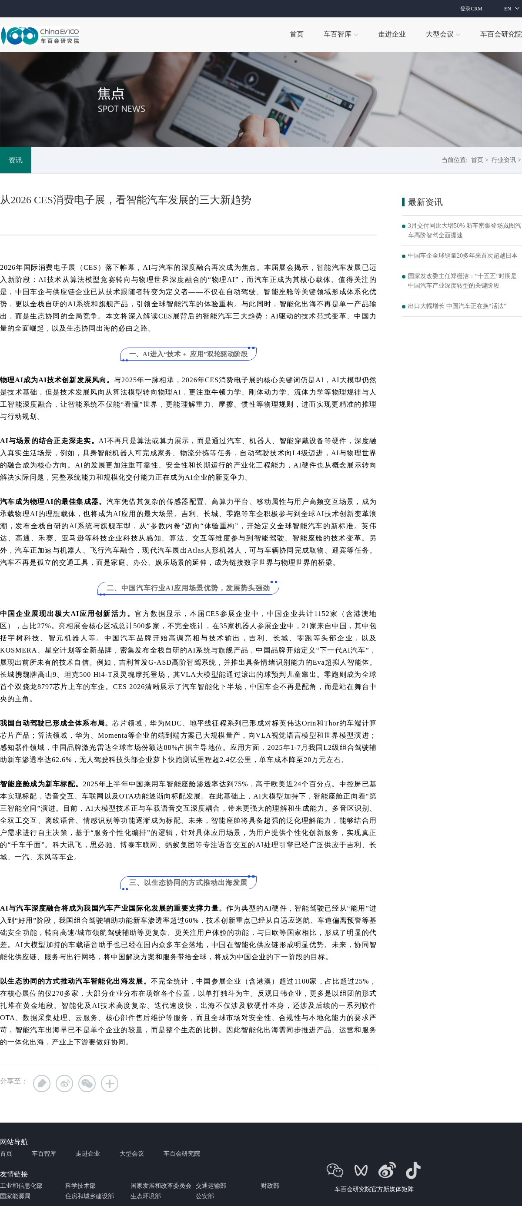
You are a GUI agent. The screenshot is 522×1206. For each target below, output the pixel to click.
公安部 (205, 1196)
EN (507, 9)
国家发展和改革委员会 (160, 1186)
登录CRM (471, 9)
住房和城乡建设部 (89, 1196)
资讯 (16, 160)
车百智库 (44, 1153)
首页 (477, 160)
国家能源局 (15, 1196)
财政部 (270, 1186)
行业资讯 (504, 160)
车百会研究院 (182, 1153)
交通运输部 (211, 1186)
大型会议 (132, 1153)
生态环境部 (145, 1196)
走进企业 (88, 1153)
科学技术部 (80, 1186)
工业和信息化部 (21, 1186)
